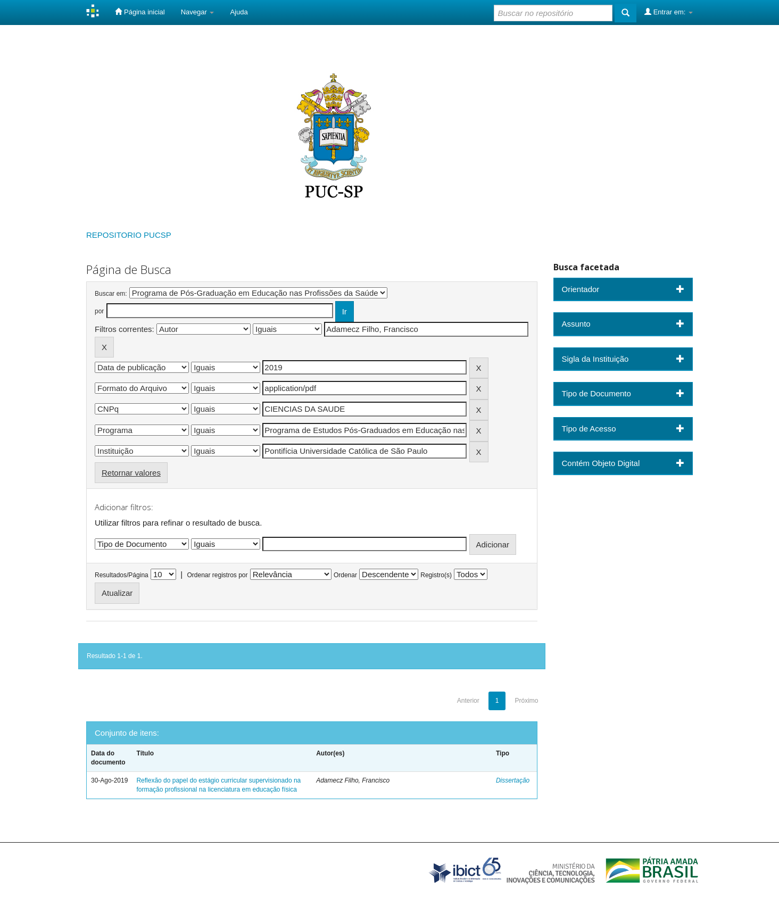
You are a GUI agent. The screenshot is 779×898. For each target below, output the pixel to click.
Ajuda (238, 12)
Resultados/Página (121, 575)
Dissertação (512, 780)
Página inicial (139, 11)
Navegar (197, 12)
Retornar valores (131, 472)
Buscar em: (111, 293)
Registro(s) (436, 575)
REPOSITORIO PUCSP (128, 234)
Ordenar (345, 575)
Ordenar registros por (217, 575)
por (99, 311)
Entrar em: (668, 11)
